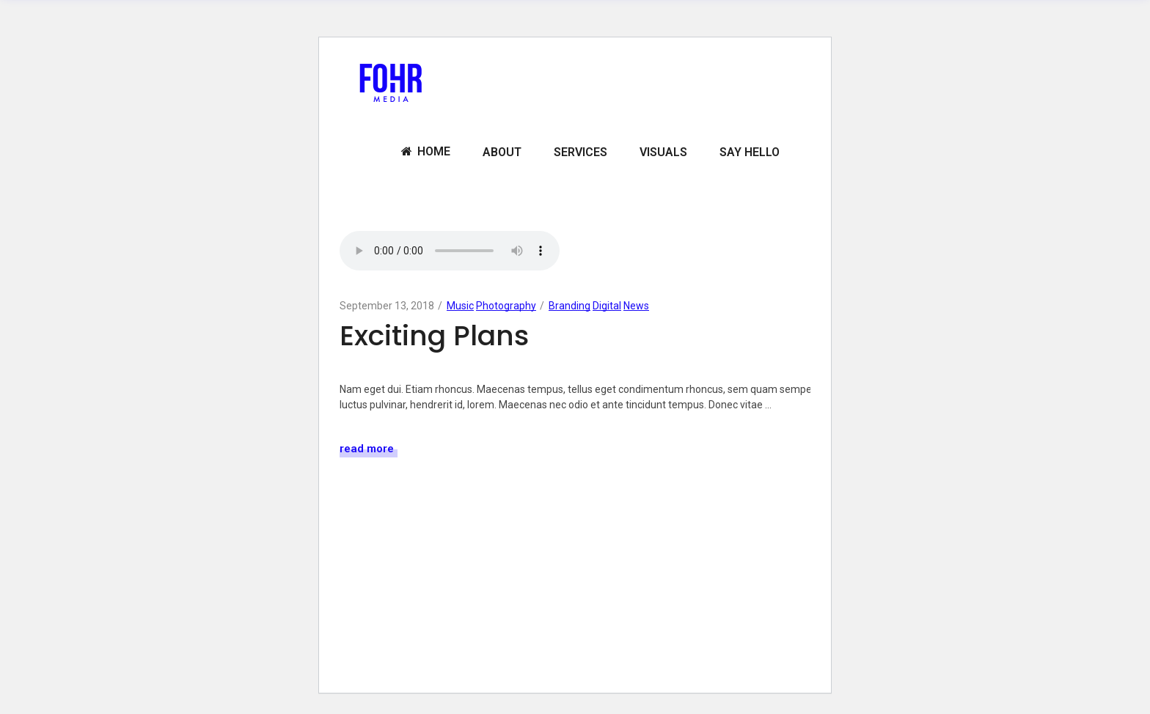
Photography (506, 306)
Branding (569, 306)
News (636, 306)
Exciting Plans (434, 335)
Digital (607, 306)
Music (460, 306)
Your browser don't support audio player (450, 250)
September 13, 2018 (387, 306)
